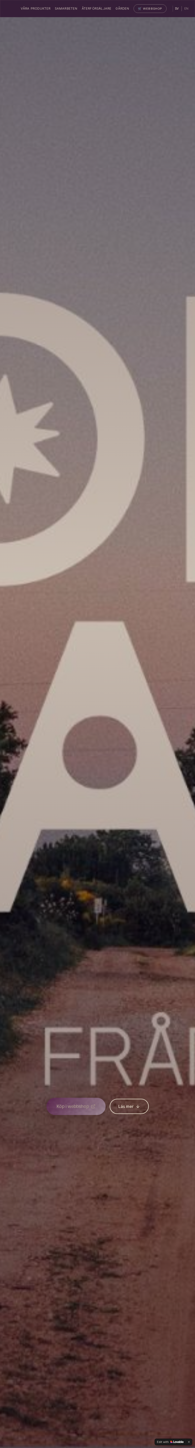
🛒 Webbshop (150, 9)
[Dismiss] (189, 1442)
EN (186, 8)
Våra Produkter (36, 8)
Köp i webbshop (76, 1107)
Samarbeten (66, 8)
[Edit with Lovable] (170, 1442)
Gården (122, 8)
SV (177, 8)
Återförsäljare (97, 8)
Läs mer (129, 1107)
